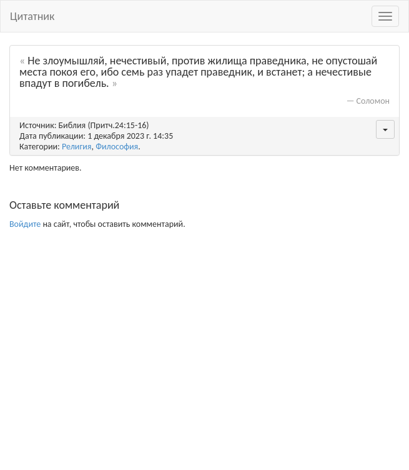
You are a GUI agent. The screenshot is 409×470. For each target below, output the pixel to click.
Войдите (25, 224)
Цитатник (32, 16)
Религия (77, 146)
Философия (117, 146)
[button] (385, 129)
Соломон (373, 101)
